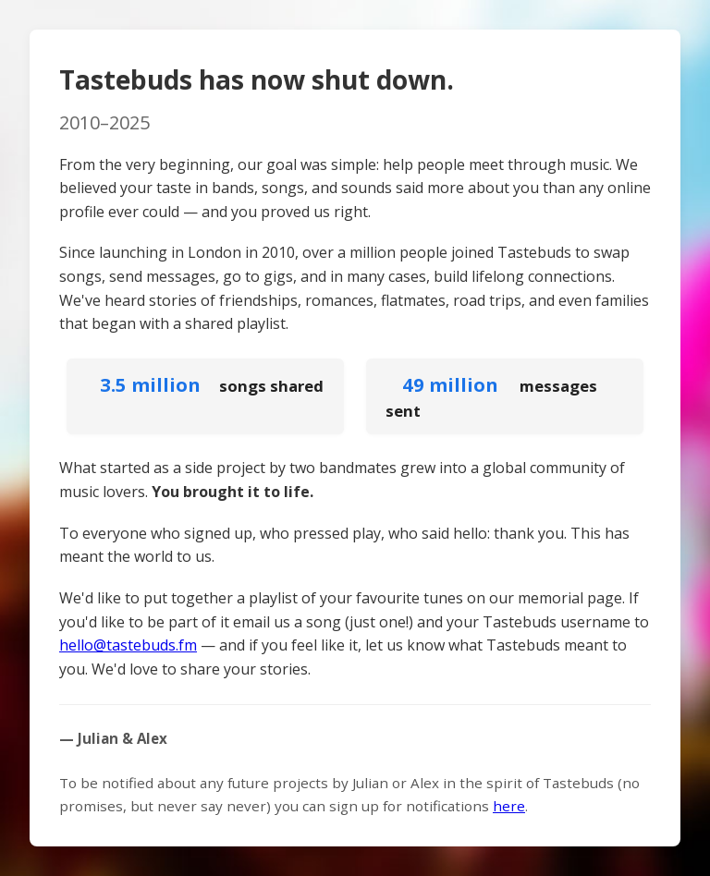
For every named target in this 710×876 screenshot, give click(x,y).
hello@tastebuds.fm (128, 645)
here (509, 806)
